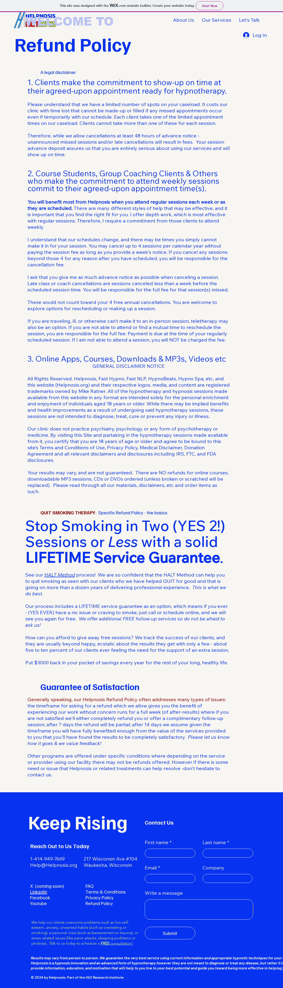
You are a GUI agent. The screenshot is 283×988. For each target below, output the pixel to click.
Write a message (164, 893)
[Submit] (170, 933)
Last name (214, 842)
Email (151, 867)
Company (213, 867)
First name (156, 842)
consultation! (117, 943)
